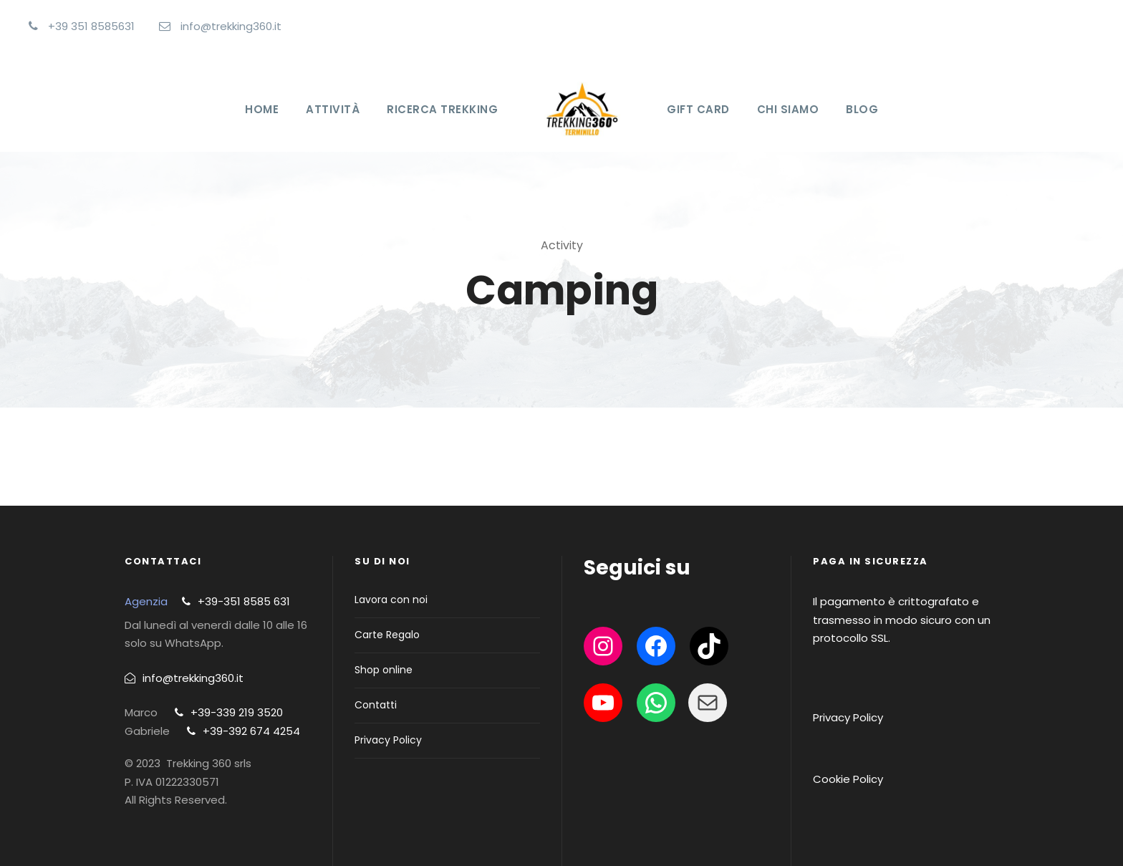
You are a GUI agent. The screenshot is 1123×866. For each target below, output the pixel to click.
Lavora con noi (391, 599)
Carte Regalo (387, 634)
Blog (862, 109)
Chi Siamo (788, 109)
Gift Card (698, 109)
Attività (333, 109)
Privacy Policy (388, 740)
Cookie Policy (848, 778)
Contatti (376, 705)
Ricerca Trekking (442, 109)
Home (262, 109)
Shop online (384, 670)
